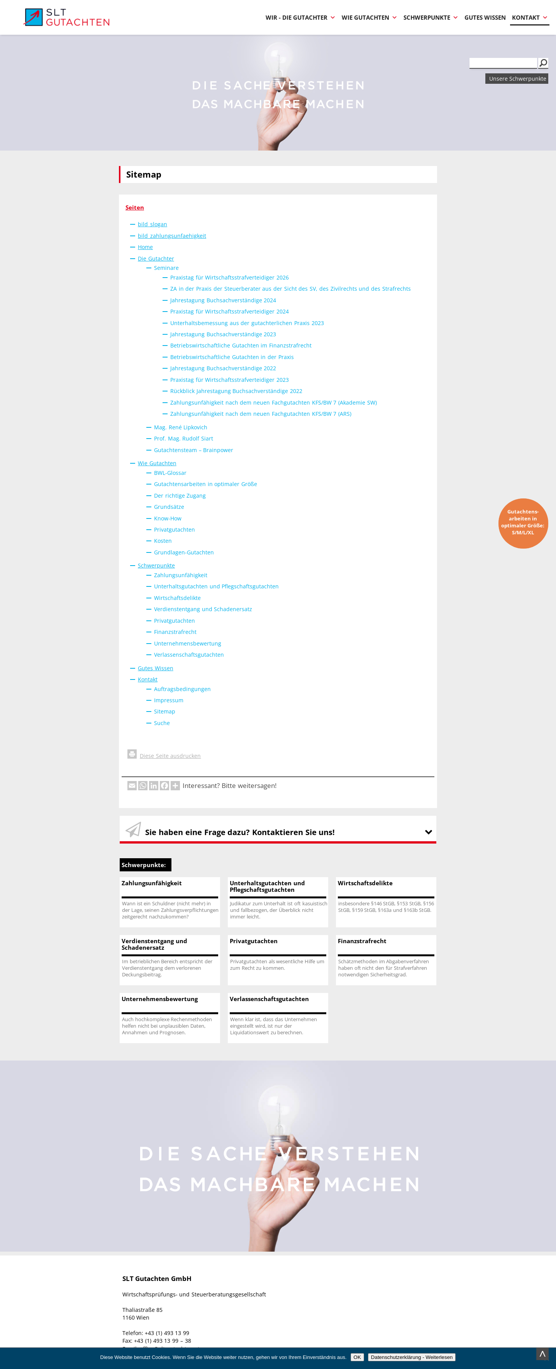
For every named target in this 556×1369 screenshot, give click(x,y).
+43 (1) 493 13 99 (167, 1333)
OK (357, 1357)
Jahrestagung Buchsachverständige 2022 (223, 368)
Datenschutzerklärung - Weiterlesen (412, 1357)
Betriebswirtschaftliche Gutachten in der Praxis (232, 357)
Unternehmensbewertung (187, 643)
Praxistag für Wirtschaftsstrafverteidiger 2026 (229, 277)
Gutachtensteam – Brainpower (193, 450)
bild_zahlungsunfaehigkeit (172, 235)
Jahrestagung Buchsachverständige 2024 (223, 300)
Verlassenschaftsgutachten (189, 654)
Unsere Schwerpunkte (517, 78)
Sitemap (164, 711)
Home (145, 247)
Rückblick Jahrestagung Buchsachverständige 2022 (236, 391)
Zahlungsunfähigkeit (180, 575)
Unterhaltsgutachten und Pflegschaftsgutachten (216, 586)
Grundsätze (169, 506)
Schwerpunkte (430, 18)
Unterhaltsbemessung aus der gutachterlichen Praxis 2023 (247, 323)
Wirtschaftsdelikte (177, 597)
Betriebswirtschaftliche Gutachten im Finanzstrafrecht (241, 345)
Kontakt (530, 18)
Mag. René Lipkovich (180, 427)
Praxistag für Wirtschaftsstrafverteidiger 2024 (229, 311)
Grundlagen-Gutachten (184, 552)
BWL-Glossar (170, 472)
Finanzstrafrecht (175, 631)
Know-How (167, 518)
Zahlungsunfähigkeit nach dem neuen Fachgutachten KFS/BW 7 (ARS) (260, 413)
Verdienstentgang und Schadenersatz (203, 609)
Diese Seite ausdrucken (164, 755)
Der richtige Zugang (180, 495)
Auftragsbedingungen (182, 689)
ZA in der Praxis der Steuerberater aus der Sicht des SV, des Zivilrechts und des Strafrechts (290, 288)
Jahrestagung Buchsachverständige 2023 (223, 334)
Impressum (168, 700)
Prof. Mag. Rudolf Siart (183, 438)
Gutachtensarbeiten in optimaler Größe (205, 484)
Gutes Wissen (485, 18)
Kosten (163, 540)
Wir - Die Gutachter (301, 18)
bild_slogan (152, 224)
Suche (162, 723)
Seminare (166, 267)
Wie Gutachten (369, 18)
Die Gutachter (156, 258)
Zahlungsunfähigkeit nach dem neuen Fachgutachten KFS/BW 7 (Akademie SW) (273, 402)
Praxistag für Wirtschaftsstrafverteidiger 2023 (229, 379)
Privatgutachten (174, 529)
